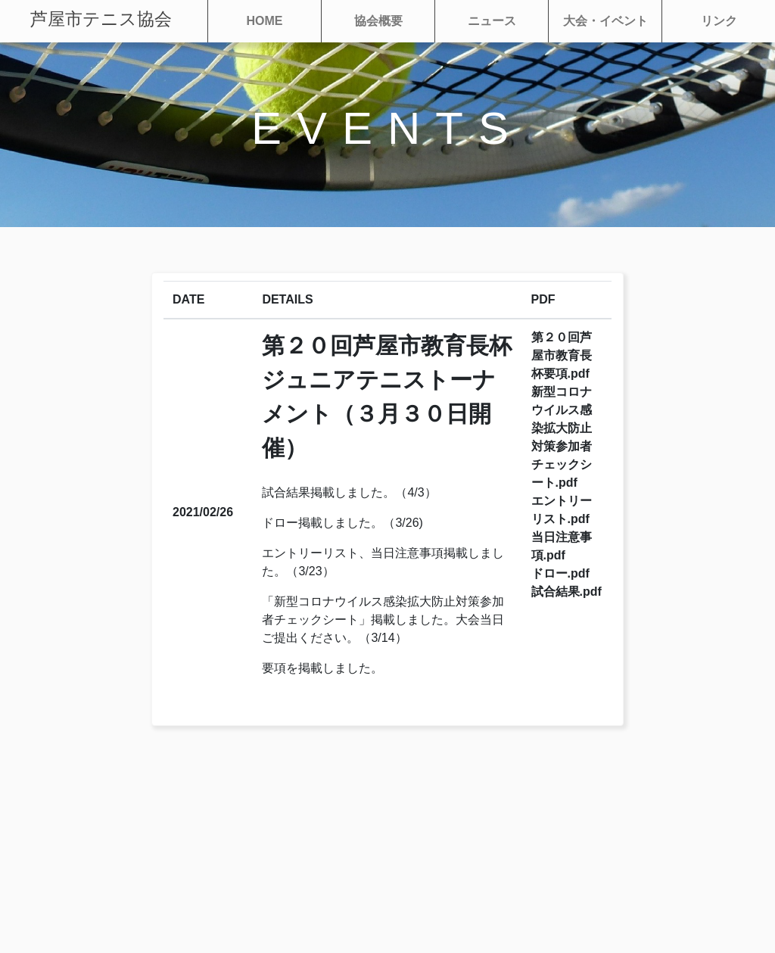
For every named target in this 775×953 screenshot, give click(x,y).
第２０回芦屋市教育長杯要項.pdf (561, 355)
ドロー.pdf (560, 573)
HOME (265, 20)
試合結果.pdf (566, 591)
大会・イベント (605, 20)
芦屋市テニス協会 (101, 19)
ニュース (492, 20)
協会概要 (378, 20)
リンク (719, 20)
